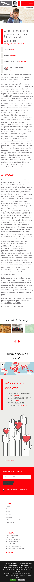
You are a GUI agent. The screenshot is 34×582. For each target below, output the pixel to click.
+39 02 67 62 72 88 (14, 542)
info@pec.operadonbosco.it (15, 548)
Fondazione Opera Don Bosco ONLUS (10, 3)
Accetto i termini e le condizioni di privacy (16, 491)
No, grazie (21, 580)
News (8, 511)
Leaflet (18, 373)
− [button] (2, 367)
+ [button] (2, 364)
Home (8, 506)
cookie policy (26, 566)
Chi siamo (9, 509)
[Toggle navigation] (31, 4)
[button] (19, 341)
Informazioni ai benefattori (14, 520)
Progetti (8, 514)
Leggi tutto (16, 396)
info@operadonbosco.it (13, 546)
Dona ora (9, 517)
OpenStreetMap (25, 373)
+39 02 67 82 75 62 (14, 540)
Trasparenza (10, 523)
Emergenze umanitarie (14, 43)
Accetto (13, 580)
